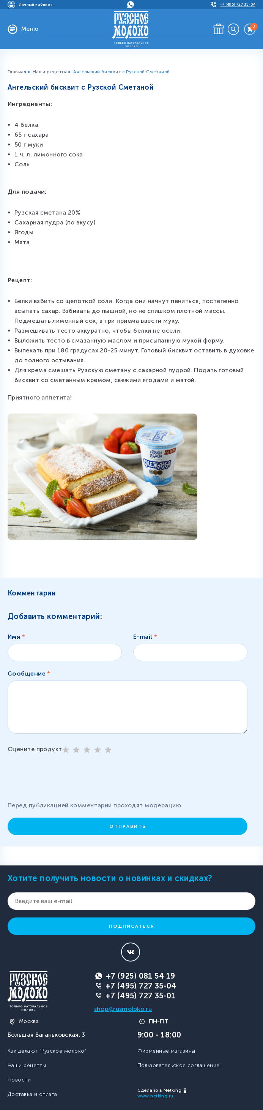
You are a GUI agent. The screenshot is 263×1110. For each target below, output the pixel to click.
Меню (30, 28)
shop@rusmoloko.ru (123, 1008)
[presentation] (68, 780)
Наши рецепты (50, 71)
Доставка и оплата (32, 1094)
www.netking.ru (155, 1096)
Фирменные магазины (166, 1051)
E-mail (145, 636)
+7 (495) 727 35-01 (141, 995)
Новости (19, 1080)
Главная (17, 71)
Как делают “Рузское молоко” (47, 1051)
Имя (16, 636)
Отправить (127, 826)
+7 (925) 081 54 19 (140, 976)
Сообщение (29, 673)
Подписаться (131, 926)
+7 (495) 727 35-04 (141, 985)
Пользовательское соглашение (178, 1065)
